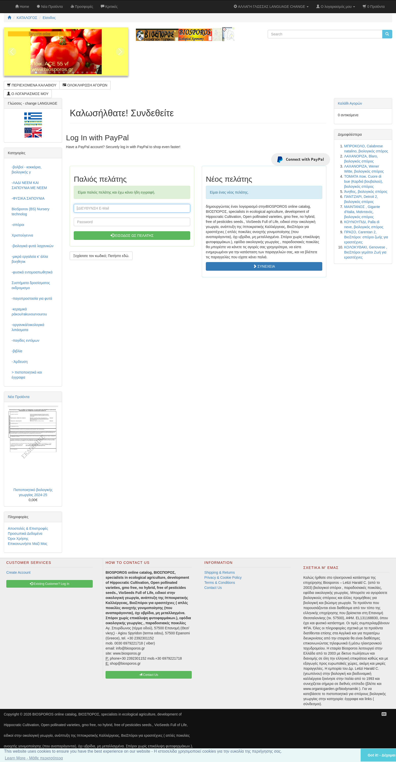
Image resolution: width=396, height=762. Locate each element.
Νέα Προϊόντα (19, 397)
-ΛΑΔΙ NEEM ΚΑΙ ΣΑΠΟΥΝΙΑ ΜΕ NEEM (29, 185)
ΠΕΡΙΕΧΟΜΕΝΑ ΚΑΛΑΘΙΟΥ (31, 85)
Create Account (18, 572)
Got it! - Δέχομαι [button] (381, 755)
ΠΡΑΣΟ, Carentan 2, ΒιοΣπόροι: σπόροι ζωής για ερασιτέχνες (366, 237)
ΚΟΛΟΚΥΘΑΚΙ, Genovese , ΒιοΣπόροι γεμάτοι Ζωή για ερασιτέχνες (365, 252)
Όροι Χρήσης (18, 539)
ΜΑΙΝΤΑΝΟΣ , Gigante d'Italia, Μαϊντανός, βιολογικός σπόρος (362, 212)
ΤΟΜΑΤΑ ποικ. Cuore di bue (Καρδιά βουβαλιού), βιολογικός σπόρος (363, 181)
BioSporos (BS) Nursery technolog (30, 211)
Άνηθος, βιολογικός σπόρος (365, 192)
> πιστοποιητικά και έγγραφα (27, 374)
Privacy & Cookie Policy (223, 577)
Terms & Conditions (219, 583)
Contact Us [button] (148, 675)
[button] (350, 755)
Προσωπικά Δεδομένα (25, 534)
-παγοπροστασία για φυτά (32, 298)
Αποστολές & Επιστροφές (28, 528)
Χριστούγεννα (22, 235)
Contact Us (213, 588)
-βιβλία (17, 351)
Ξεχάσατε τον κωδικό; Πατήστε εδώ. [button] (101, 256)
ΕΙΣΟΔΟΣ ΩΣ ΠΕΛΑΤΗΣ (132, 236)
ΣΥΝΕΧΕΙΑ (264, 266)
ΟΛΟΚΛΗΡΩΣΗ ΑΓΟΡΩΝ (85, 85)
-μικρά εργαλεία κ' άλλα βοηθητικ (30, 259)
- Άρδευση (20, 362)
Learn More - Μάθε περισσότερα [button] (34, 758)
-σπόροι (18, 225)
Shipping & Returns (219, 572)
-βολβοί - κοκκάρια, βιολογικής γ (26, 169)
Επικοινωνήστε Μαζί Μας (27, 544)
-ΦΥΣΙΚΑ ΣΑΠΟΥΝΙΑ (28, 198)
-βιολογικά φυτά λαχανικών (33, 246)
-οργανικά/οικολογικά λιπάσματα (28, 327)
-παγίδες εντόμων (25, 340)
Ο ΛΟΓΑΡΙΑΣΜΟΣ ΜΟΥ (27, 94)
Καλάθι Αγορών (350, 103)
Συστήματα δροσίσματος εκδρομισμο (31, 285)
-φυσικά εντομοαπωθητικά (32, 272)
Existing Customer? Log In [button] (49, 584)
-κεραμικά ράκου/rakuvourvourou (29, 311)
